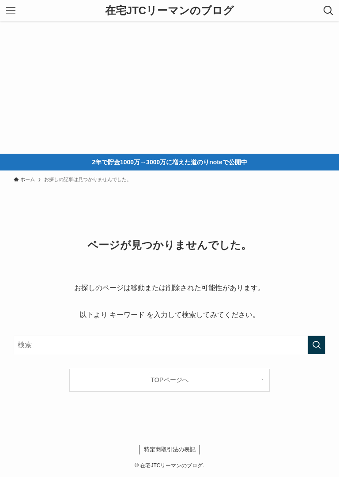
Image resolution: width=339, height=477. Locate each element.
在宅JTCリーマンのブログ (169, 10)
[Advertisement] (169, 87)
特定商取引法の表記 (170, 449)
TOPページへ (169, 379)
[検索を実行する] (316, 345)
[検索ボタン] (328, 10)
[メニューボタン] (10, 10)
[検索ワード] (170, 345)
